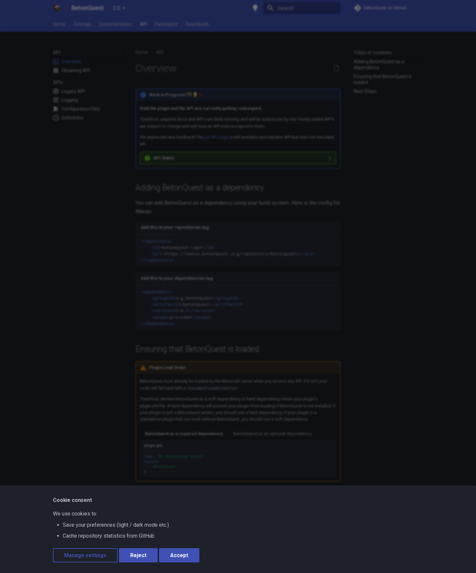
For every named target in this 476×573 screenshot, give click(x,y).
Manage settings (85, 555)
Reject (138, 555)
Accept (179, 555)
